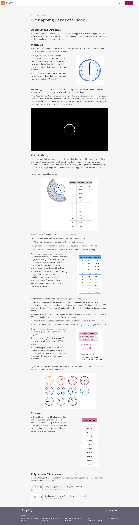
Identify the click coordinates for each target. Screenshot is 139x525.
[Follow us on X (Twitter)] (106, 510)
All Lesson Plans (39, 16)
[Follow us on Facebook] (109, 510)
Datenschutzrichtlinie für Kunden (29, 519)
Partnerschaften (112, 518)
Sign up (128, 3)
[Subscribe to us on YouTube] (116, 510)
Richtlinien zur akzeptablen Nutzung (51, 519)
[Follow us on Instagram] (112, 510)
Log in (120, 3)
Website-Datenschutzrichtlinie (94, 519)
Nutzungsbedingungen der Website (74, 519)
